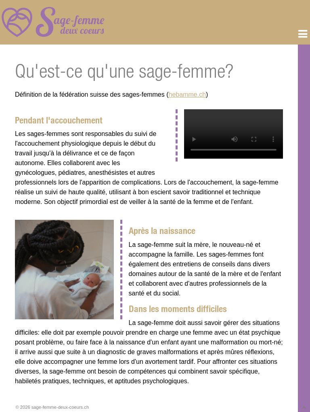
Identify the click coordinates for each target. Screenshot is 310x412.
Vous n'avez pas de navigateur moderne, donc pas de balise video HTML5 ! (233, 134)
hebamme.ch (187, 94)
